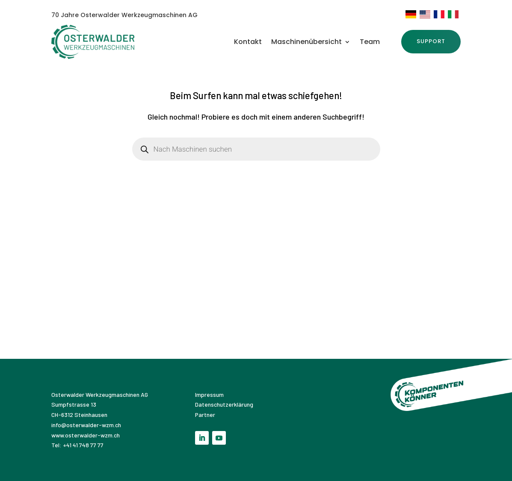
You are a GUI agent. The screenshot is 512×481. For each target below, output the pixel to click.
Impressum (210, 394)
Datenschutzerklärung (224, 404)
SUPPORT (431, 41)
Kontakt (248, 43)
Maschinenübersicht (306, 43)
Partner (205, 414)
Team (370, 43)
